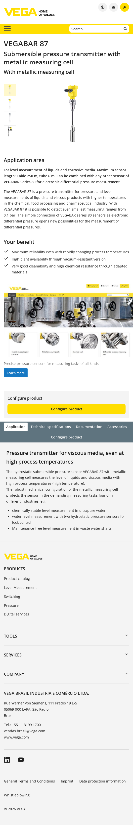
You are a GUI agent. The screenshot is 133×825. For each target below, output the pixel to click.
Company (14, 674)
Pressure (11, 605)
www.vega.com (16, 737)
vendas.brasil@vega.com (24, 731)
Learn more (16, 373)
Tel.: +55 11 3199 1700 (22, 724)
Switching (12, 596)
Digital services (16, 614)
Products (14, 568)
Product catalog (17, 578)
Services (13, 655)
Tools (10, 636)
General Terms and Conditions (29, 781)
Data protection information (102, 781)
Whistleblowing (17, 795)
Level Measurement (20, 587)
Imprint (67, 781)
